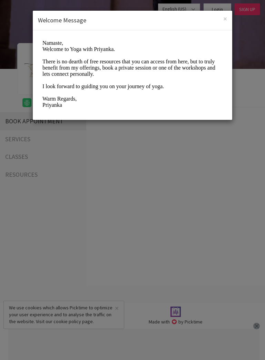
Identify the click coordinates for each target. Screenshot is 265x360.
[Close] (225, 18)
